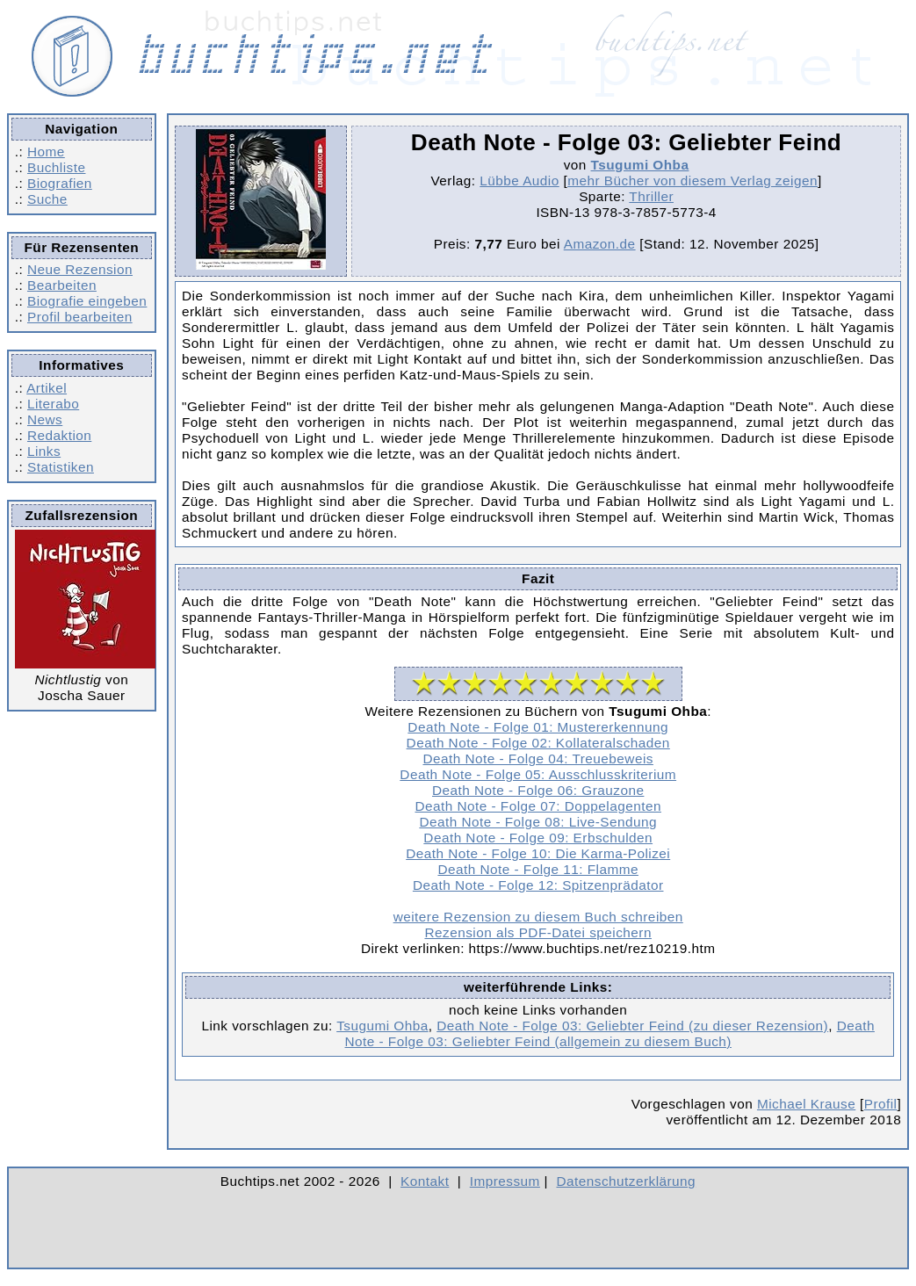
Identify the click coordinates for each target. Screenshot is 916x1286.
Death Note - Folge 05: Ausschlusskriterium (538, 774)
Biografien (59, 183)
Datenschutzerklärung (626, 1181)
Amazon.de (600, 243)
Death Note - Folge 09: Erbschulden (538, 837)
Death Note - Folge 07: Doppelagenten (537, 805)
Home (46, 151)
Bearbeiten (62, 285)
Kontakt (424, 1181)
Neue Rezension (80, 269)
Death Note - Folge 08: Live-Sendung (538, 821)
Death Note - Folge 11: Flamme (537, 869)
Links (44, 451)
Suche (47, 198)
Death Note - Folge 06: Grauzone (538, 790)
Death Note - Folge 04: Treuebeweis (537, 758)
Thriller (651, 196)
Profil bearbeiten (80, 316)
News (44, 419)
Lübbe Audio (519, 180)
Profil (881, 1103)
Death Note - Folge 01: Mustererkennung (538, 726)
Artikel (46, 387)
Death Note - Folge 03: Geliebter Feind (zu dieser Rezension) (632, 1025)
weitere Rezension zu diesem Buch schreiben (538, 916)
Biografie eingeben (87, 300)
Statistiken (60, 466)
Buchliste (56, 167)
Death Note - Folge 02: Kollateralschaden (538, 742)
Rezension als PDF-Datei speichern (538, 932)
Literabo (53, 403)
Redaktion (59, 435)
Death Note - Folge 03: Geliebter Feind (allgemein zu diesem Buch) (610, 1033)
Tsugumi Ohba (640, 164)
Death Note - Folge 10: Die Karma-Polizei (538, 853)
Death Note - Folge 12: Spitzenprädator (538, 885)
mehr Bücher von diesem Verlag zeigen (692, 180)
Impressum (505, 1181)
